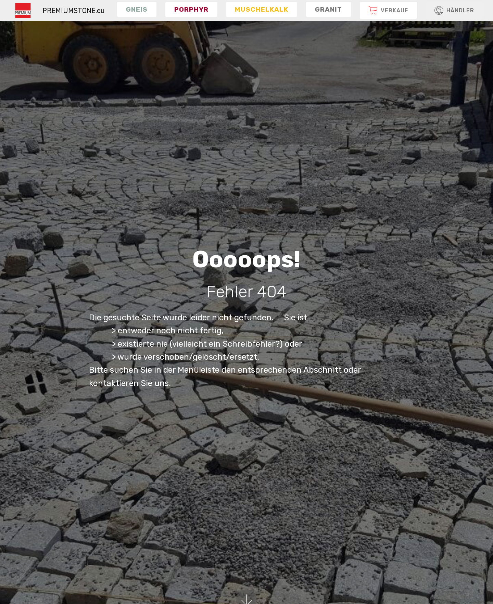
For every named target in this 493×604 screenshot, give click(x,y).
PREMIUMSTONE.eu (73, 11)
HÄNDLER (454, 10)
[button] (136, 9)
